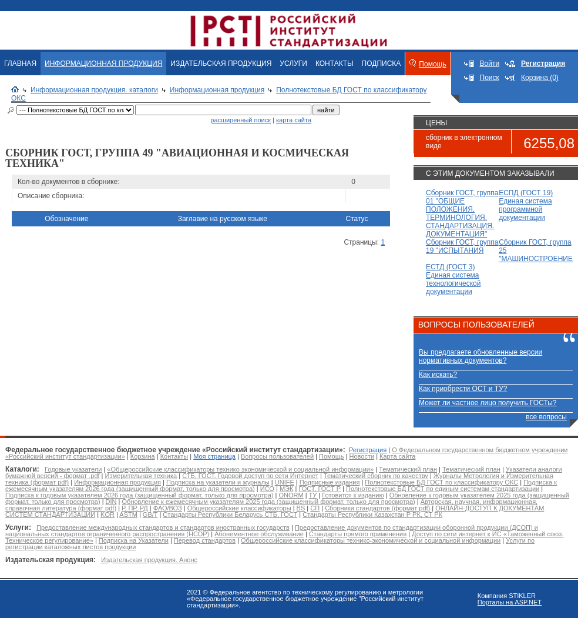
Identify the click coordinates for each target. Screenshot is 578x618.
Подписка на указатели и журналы (218, 482)
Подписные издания (330, 482)
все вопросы (546, 417)
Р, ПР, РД (135, 508)
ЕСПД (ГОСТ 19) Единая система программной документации (526, 205)
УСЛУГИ (293, 63)
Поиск (489, 78)
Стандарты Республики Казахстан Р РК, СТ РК (372, 514)
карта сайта (293, 119)
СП (315, 508)
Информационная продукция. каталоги (94, 90)
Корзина (142, 456)
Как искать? (438, 374)
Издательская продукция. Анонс (149, 559)
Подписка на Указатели (134, 540)
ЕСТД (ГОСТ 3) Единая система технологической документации (453, 279)
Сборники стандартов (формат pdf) (377, 508)
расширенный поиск (240, 119)
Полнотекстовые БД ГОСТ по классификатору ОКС (441, 482)
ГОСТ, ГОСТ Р (319, 488)
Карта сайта (397, 456)
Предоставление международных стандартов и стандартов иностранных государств (163, 527)
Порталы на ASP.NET (510, 602)
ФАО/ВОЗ (167, 508)
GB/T (150, 514)
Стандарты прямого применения (357, 533)
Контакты (174, 456)
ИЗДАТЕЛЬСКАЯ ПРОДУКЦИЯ (220, 63)
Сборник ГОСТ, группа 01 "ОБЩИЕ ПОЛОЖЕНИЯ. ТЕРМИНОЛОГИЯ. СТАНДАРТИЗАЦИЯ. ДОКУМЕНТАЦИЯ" (462, 213)
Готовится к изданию (353, 495)
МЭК (286, 488)
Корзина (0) (540, 78)
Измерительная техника (141, 475)
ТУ (313, 495)
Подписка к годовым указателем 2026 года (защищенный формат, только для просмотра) (139, 495)
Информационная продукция (217, 90)
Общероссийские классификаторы (239, 508)
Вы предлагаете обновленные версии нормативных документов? (480, 356)
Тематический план (408, 469)
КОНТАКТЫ (334, 63)
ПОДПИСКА (381, 63)
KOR (107, 514)
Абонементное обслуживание (259, 533)
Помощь (432, 64)
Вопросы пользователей (277, 456)
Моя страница (214, 456)
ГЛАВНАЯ (20, 63)
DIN (111, 501)
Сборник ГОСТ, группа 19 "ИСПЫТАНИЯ (462, 246)
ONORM (290, 495)
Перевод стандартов (205, 540)
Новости (362, 456)
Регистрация (368, 449)
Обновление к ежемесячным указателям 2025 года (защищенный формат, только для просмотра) (268, 501)
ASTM (128, 514)
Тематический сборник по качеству (376, 475)
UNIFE (284, 482)
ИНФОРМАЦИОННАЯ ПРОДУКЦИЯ (103, 63)
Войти (490, 63)
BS (301, 508)
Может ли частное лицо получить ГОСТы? (488, 403)
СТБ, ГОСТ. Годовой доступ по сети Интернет (250, 475)
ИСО (267, 488)
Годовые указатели (73, 469)
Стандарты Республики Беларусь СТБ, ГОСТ (230, 514)
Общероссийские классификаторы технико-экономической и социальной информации (370, 540)
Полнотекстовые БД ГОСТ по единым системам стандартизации (442, 488)
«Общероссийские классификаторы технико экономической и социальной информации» (240, 469)
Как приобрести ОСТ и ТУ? (463, 389)
